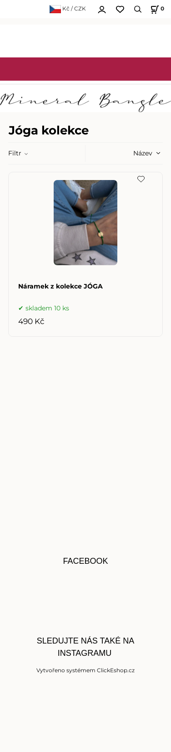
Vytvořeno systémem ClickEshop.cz (85, 670)
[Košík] (156, 9)
